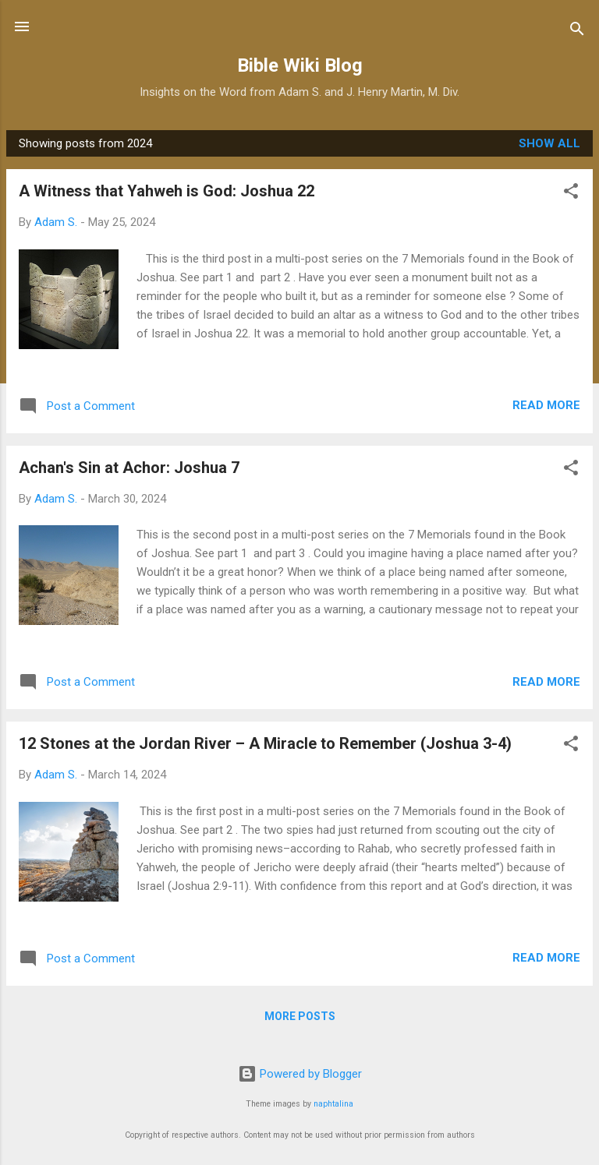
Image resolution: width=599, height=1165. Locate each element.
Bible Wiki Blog (300, 65)
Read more (546, 405)
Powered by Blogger (300, 1074)
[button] (571, 194)
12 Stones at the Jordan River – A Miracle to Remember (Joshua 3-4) (265, 743)
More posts (299, 1016)
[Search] (577, 31)
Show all (549, 143)
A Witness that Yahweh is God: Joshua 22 (166, 191)
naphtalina (333, 1104)
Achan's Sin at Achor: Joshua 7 (129, 467)
